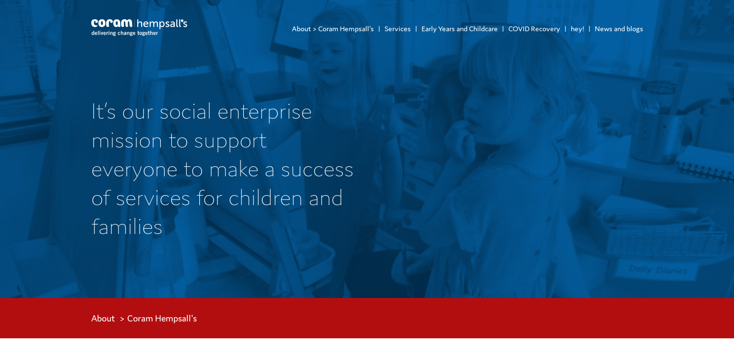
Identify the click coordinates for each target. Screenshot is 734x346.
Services (398, 28)
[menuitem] (332, 29)
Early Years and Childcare (459, 28)
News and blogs (619, 28)
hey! (577, 28)
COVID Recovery (534, 28)
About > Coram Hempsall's (333, 28)
